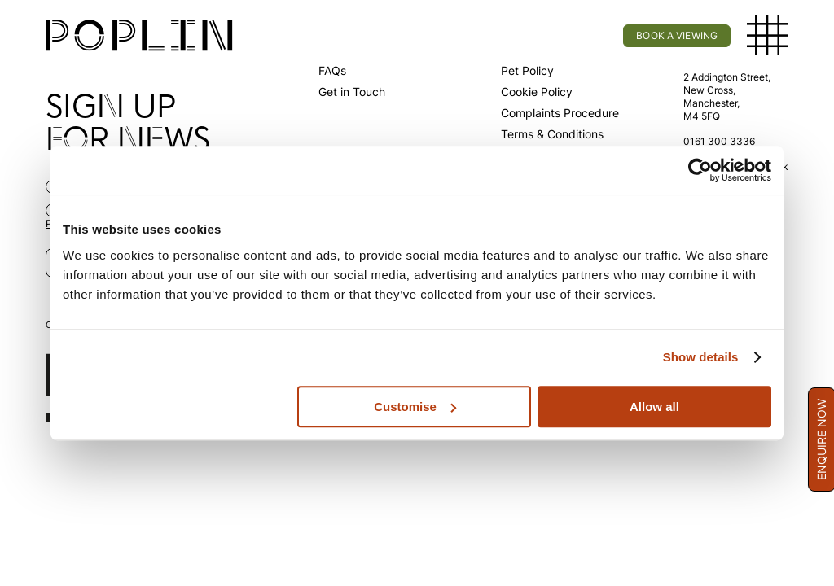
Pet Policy (527, 70)
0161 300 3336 (719, 141)
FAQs (332, 70)
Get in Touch (351, 91)
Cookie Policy (537, 91)
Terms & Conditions (552, 134)
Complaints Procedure (560, 113)
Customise (415, 406)
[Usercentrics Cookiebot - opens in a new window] (700, 170)
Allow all (654, 406)
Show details (701, 357)
